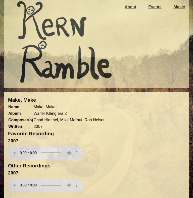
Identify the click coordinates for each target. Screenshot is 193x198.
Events (154, 7)
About (130, 7)
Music (179, 7)
